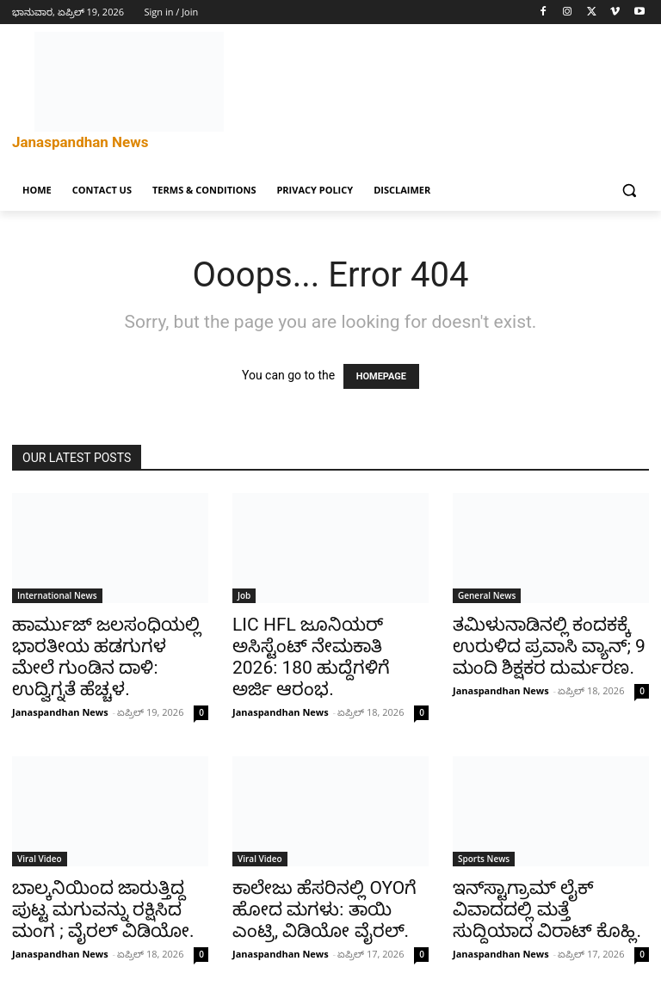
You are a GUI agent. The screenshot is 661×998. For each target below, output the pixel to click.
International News (57, 595)
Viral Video (39, 859)
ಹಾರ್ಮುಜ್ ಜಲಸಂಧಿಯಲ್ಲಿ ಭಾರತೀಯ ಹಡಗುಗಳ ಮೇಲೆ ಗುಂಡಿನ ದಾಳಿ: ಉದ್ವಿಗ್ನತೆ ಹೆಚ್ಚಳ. (106, 656)
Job (244, 595)
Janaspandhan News (60, 711)
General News (487, 595)
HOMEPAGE (381, 376)
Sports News (484, 859)
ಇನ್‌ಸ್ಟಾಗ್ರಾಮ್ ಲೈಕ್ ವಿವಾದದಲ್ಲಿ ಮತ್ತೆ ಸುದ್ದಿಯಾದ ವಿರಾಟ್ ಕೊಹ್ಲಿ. (547, 909)
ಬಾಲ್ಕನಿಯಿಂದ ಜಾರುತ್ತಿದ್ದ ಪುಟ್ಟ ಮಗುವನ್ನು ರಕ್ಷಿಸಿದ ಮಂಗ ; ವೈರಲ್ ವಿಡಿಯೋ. (103, 909)
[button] (628, 190)
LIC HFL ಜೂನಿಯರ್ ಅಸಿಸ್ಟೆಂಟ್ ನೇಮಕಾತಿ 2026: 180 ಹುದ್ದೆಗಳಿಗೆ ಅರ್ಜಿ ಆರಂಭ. (311, 656)
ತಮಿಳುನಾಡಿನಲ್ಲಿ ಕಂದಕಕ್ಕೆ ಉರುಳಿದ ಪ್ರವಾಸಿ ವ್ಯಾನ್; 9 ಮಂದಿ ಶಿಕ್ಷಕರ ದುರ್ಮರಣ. (549, 646)
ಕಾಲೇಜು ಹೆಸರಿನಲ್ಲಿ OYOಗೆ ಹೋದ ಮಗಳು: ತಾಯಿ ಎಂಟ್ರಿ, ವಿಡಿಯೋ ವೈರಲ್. (324, 909)
